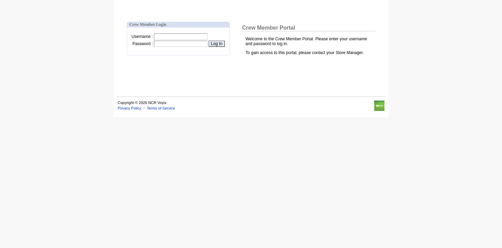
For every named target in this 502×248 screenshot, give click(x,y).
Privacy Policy (129, 108)
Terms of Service (161, 108)
